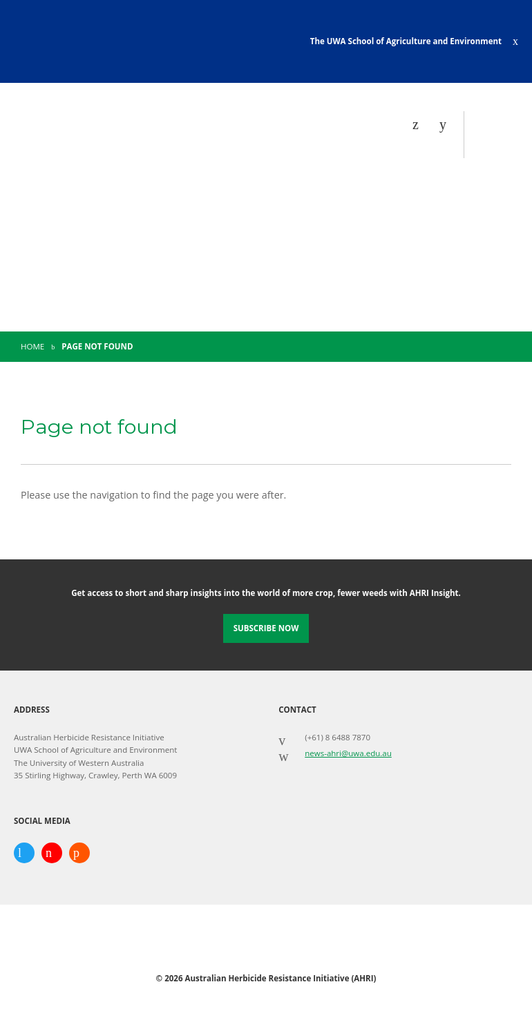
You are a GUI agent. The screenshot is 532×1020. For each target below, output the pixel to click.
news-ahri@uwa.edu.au (348, 753)
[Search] (446, 124)
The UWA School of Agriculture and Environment (406, 41)
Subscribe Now (266, 628)
